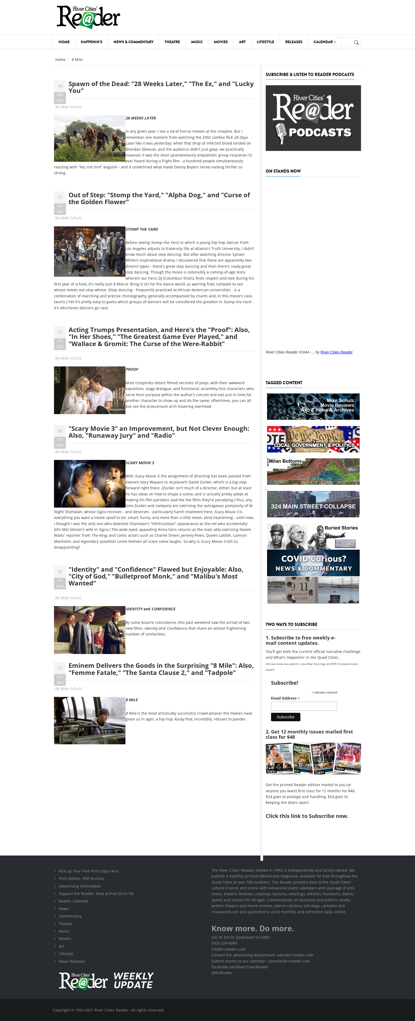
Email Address (285, 698)
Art (242, 41)
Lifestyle (265, 41)
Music (197, 41)
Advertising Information (80, 886)
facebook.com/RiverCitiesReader (240, 966)
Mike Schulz (71, 106)
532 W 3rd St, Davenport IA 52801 (240, 937)
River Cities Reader (337, 352)
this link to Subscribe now (313, 816)
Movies (221, 41)
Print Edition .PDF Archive (81, 878)
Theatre (172, 41)
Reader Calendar (74, 900)
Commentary (70, 916)
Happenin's (91, 41)
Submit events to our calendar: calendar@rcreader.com (260, 961)
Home (64, 41)
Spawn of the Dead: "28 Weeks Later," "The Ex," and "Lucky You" (161, 87)
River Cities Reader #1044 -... (290, 352)
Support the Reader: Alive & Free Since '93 (96, 893)
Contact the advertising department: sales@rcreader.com (262, 954)
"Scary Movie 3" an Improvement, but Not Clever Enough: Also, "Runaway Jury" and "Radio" (159, 432)
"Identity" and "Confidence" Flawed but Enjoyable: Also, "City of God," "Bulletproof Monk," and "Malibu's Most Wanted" (156, 576)
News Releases (72, 961)
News (64, 908)
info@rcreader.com (228, 949)
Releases (294, 41)
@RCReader (221, 972)
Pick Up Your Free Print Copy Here (89, 871)
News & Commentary (134, 41)
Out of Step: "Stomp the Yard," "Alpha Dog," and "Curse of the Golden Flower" (159, 198)
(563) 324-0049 (224, 943)
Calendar (325, 41)
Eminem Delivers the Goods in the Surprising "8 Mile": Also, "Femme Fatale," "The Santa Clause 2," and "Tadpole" (161, 669)
